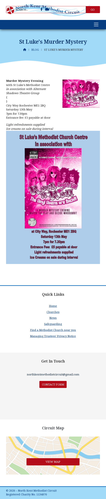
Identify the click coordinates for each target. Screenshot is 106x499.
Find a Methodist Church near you (53, 330)
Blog (35, 49)
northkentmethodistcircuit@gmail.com (53, 374)
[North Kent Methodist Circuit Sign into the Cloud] (47, 9)
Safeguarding (53, 324)
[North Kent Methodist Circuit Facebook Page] (42, 9)
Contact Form (53, 384)
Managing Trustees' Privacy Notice (53, 336)
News (53, 318)
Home (53, 306)
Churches (53, 312)
